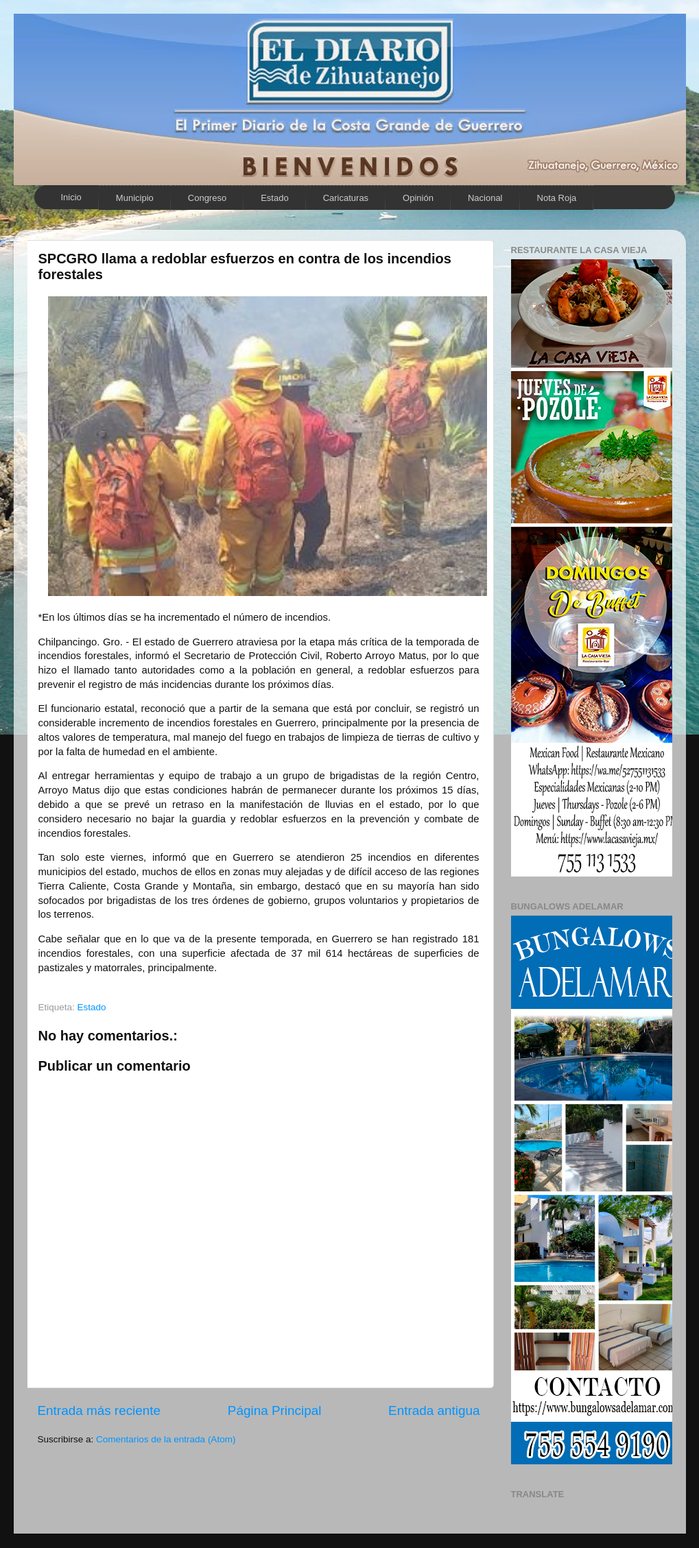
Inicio (71, 197)
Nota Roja (557, 198)
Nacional (485, 198)
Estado (274, 198)
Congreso (207, 198)
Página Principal (275, 1410)
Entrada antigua (433, 1410)
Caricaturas (345, 198)
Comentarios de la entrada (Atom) (165, 1439)
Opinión (418, 198)
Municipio (135, 198)
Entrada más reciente (99, 1410)
